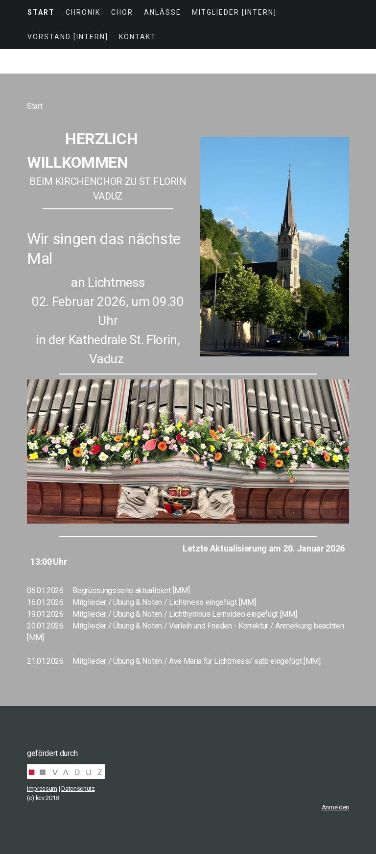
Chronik (83, 12)
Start (41, 12)
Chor (122, 12)
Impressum (42, 788)
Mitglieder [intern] (234, 12)
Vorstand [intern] (67, 37)
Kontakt (137, 37)
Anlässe (162, 12)
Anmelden (335, 807)
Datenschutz (77, 788)
